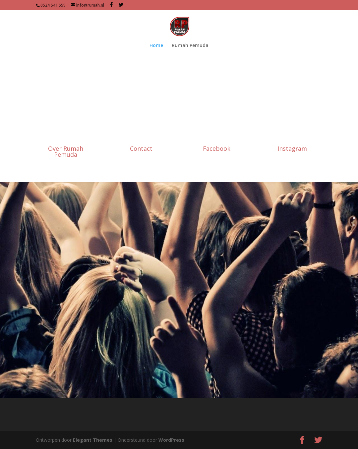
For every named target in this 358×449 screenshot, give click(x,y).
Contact (141, 148)
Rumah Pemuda (190, 45)
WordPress (171, 440)
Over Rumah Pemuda (65, 151)
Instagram (292, 148)
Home (156, 45)
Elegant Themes (92, 440)
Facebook (216, 148)
